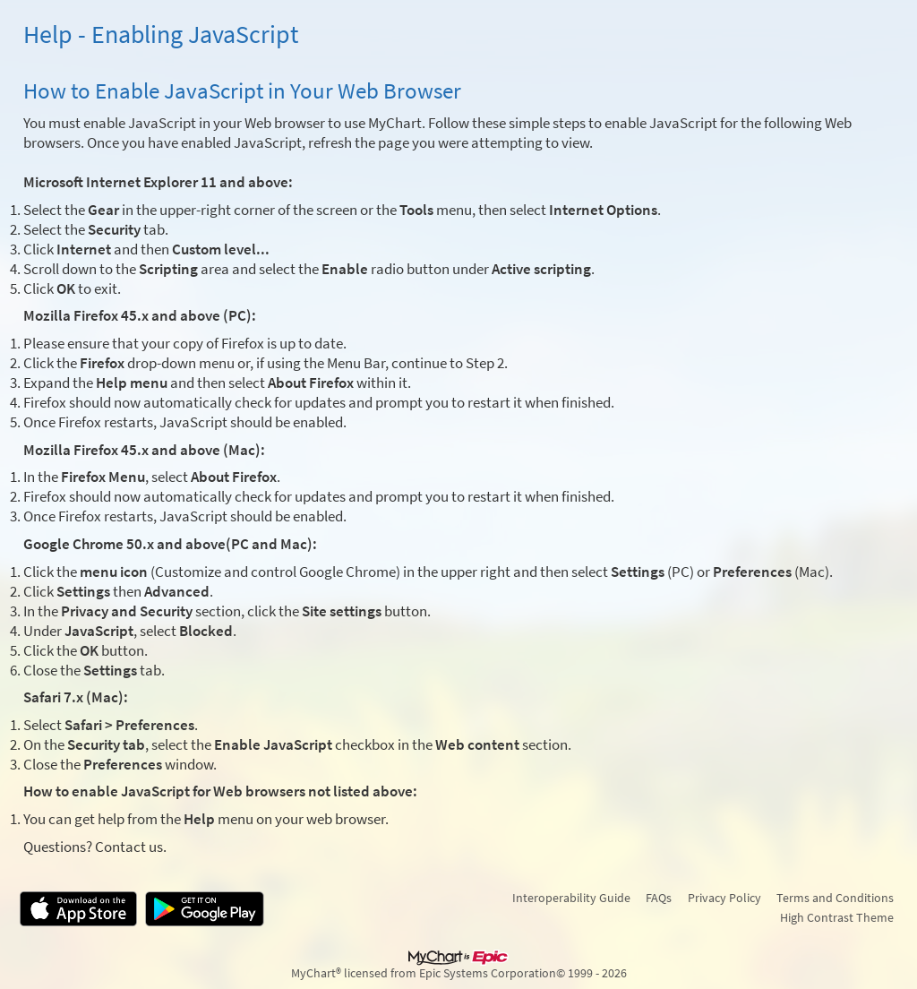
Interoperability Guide (571, 898)
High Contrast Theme (837, 917)
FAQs (659, 898)
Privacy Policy (724, 898)
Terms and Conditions (835, 898)
